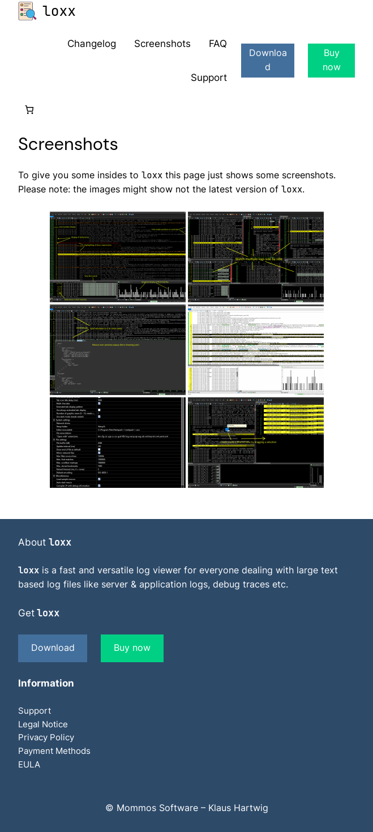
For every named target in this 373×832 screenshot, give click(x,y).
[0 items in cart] (29, 109)
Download (268, 60)
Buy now (332, 60)
